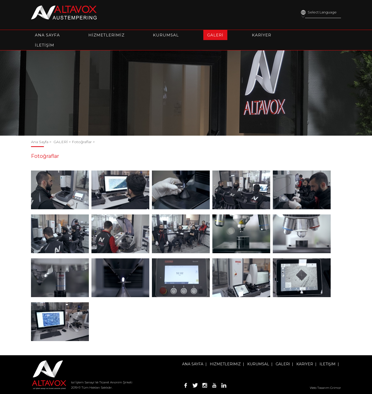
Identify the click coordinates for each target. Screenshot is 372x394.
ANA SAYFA (47, 35)
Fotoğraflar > (83, 142)
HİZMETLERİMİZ (106, 35)
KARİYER (261, 35)
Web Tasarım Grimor (325, 388)
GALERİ (215, 35)
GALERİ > (62, 142)
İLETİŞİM (44, 45)
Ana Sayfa (40, 142)
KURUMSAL (166, 35)
